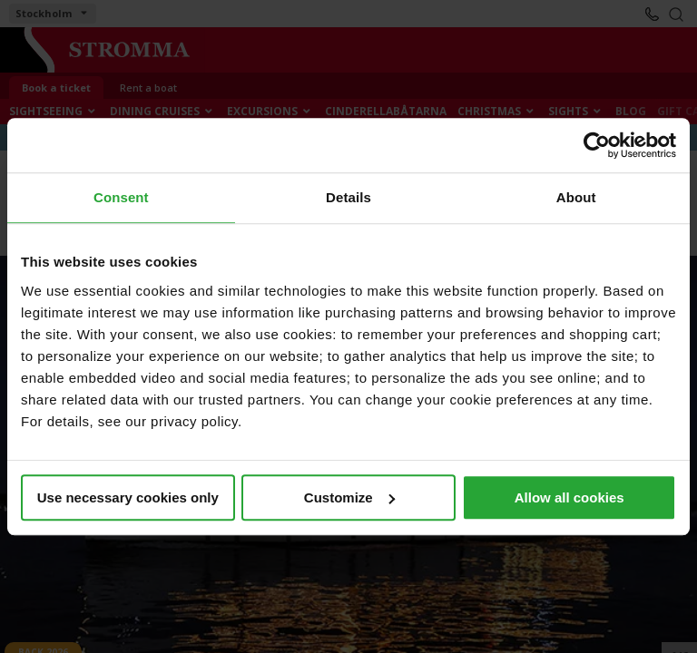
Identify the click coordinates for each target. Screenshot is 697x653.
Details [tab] (348, 197)
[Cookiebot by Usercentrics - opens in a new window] (596, 145)
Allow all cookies (569, 497)
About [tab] (576, 197)
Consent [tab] (121, 197)
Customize (349, 497)
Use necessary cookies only (128, 497)
